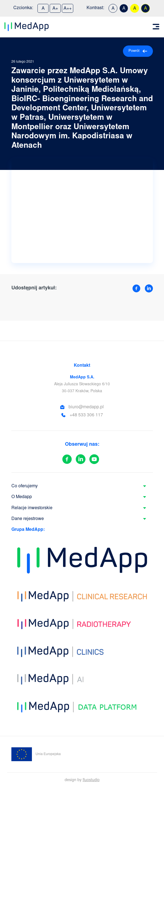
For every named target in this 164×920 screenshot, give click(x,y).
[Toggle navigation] (156, 27)
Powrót (137, 51)
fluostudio (91, 780)
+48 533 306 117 (86, 415)
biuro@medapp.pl (86, 407)
